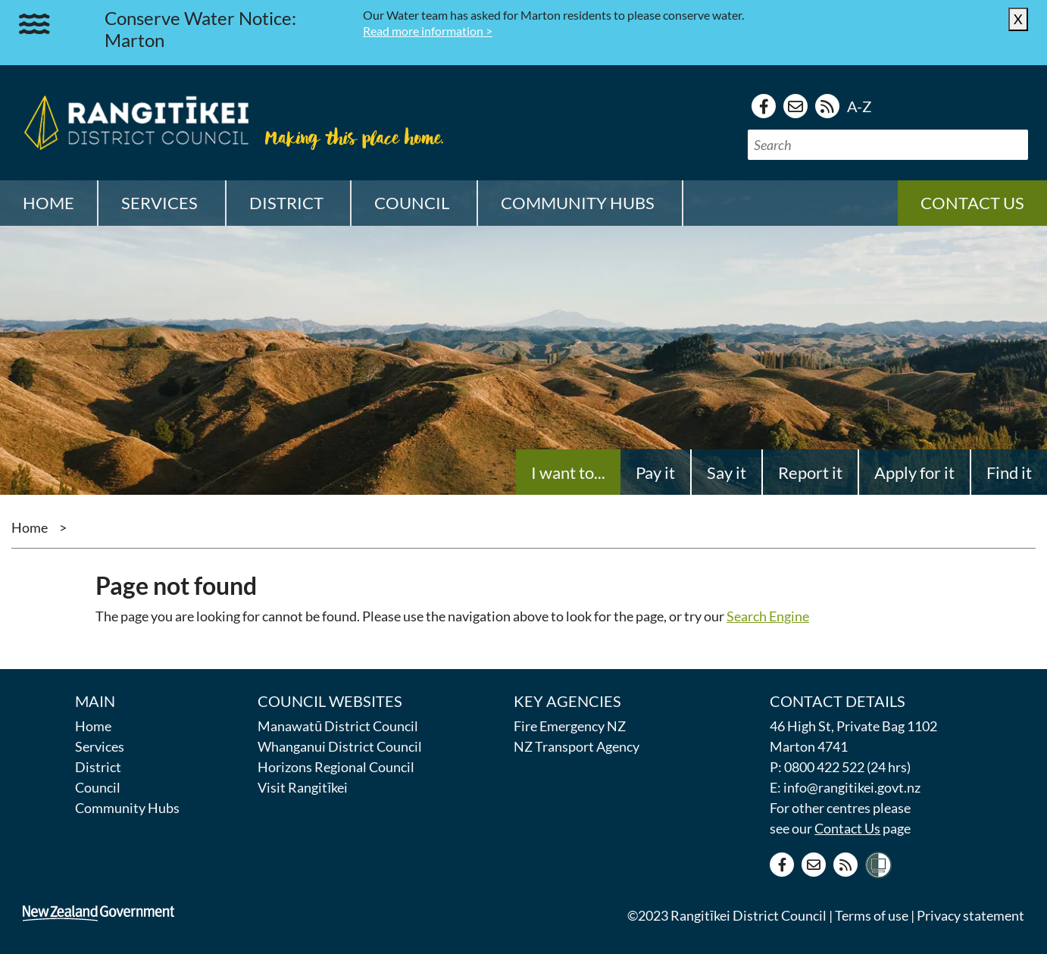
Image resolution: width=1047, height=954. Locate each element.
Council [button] (411, 202)
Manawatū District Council (338, 726)
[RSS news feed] (827, 106)
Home (48, 202)
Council (97, 787)
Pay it (655, 472)
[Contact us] (795, 106)
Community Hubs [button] (578, 202)
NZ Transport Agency (576, 746)
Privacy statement (970, 915)
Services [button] (159, 202)
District (98, 767)
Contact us (972, 202)
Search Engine (768, 616)
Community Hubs (127, 807)
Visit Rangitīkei (303, 787)
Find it (1009, 472)
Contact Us (847, 828)
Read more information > (427, 30)
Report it (810, 472)
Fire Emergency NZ (570, 726)
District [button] (286, 202)
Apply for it (914, 472)
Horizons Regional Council (336, 767)
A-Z (859, 106)
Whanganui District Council (340, 746)
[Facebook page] (764, 106)
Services (99, 746)
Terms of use (871, 915)
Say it (726, 472)
